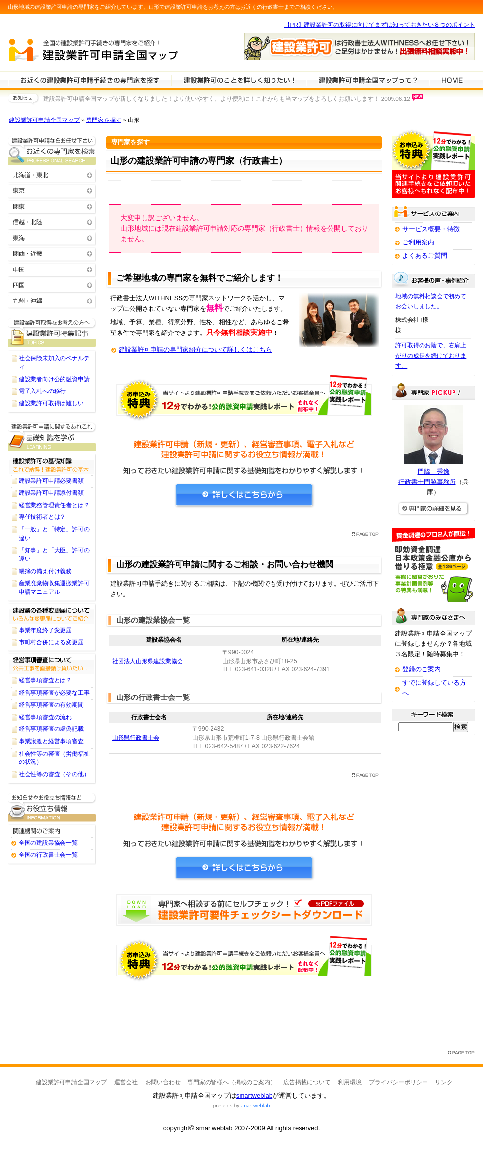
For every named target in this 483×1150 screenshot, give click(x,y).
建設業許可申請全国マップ (44, 120)
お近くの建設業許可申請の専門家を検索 (52, 150)
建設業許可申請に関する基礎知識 (52, 436)
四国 (52, 284)
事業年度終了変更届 (45, 630)
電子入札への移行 (42, 391)
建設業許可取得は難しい (51, 403)
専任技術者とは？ (42, 517)
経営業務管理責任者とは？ (54, 505)
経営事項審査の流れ (45, 717)
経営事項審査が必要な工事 (54, 692)
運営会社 (126, 1082)
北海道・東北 (52, 174)
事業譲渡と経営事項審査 (51, 741)
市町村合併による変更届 (51, 642)
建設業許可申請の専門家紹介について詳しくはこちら (195, 349)
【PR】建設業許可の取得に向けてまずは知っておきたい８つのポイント (379, 24)
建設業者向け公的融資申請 (54, 379)
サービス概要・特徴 (431, 229)
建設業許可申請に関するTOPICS (52, 332)
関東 (52, 206)
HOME (452, 79)
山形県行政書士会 (135, 737)
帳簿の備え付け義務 (45, 571)
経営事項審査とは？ (45, 680)
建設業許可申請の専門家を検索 (89, 79)
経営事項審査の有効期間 (51, 704)
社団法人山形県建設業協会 (147, 661)
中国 (52, 268)
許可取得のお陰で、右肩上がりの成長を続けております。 (430, 355)
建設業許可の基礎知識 (52, 464)
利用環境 (350, 1082)
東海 (52, 237)
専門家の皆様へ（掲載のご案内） (231, 1082)
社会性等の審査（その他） (54, 774)
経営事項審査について (52, 663)
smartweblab (254, 1095)
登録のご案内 (421, 669)
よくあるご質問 (424, 255)
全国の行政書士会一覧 (48, 854)
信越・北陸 (52, 221)
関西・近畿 (52, 253)
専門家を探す (103, 120)
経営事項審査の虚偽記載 (51, 729)
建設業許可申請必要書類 (51, 480)
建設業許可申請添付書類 (51, 492)
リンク (444, 1082)
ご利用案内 (418, 242)
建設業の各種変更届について (52, 613)
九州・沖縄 (52, 300)
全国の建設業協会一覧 (48, 842)
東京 (52, 190)
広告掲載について (307, 1082)
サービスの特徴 (367, 79)
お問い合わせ (163, 1082)
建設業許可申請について (238, 79)
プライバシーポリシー (398, 1082)
